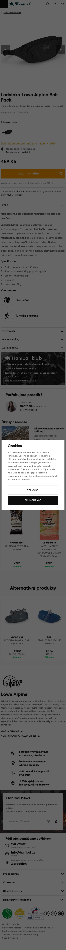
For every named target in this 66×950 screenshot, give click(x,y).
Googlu (37, 466)
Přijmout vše (33, 500)
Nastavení (33, 490)
